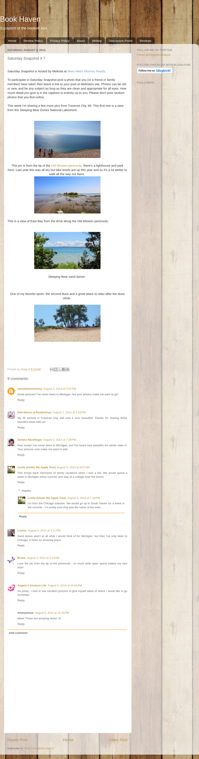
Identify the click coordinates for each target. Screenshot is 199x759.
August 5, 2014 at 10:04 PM (65, 585)
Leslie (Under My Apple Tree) (36, 467)
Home (12, 40)
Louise (22, 530)
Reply (21, 399)
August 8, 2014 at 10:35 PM (52, 612)
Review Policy (33, 40)
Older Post (118, 740)
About (81, 40)
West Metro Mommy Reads (86, 71)
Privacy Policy (59, 40)
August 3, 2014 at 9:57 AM (73, 467)
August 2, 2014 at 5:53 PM (69, 412)
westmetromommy (29, 388)
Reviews (146, 40)
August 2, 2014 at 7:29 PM (59, 439)
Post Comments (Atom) (38, 748)
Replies (26, 490)
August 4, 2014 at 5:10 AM (43, 557)
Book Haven (20, 19)
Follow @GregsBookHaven (154, 54)
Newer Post (17, 740)
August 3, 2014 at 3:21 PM (44, 530)
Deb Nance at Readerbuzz (34, 412)
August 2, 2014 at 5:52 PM (59, 388)
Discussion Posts (120, 40)
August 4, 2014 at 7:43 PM (83, 498)
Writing (97, 40)
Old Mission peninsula (66, 165)
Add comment (18, 632)
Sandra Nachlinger (29, 439)
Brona (21, 557)
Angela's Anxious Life (31, 585)
